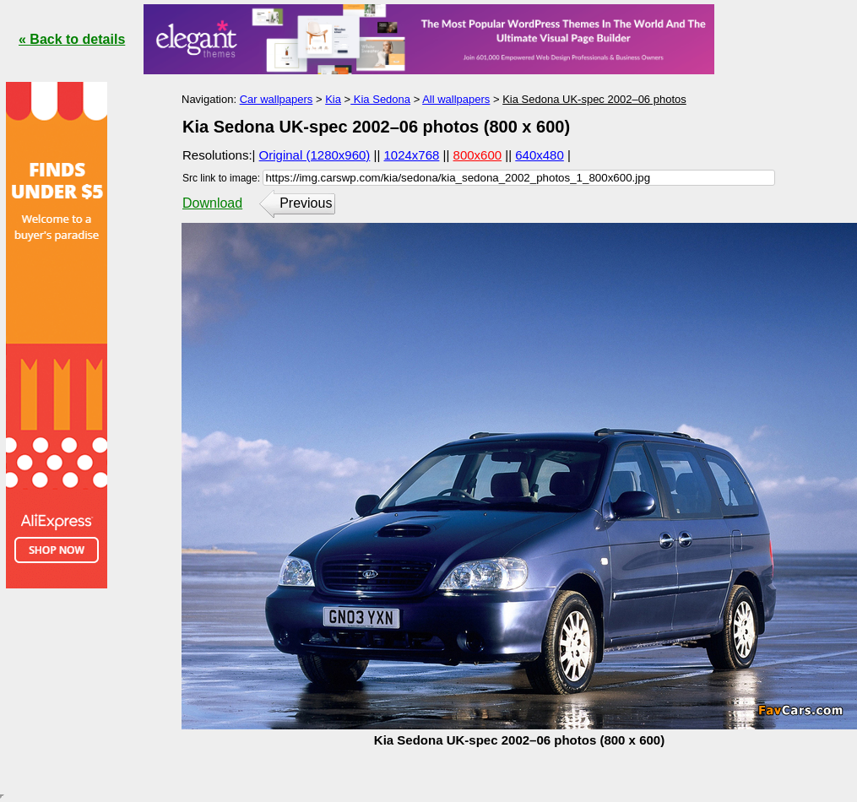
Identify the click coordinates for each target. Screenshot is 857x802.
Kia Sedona (380, 99)
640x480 (539, 155)
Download (212, 203)
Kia (333, 99)
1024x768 (412, 155)
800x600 (477, 155)
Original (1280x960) (315, 155)
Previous (305, 203)
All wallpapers (456, 99)
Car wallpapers (276, 99)
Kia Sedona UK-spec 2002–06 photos (594, 99)
